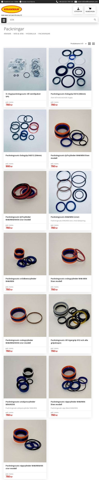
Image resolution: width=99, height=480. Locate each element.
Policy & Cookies (63, 352)
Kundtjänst (61, 344)
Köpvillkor (60, 348)
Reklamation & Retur (65, 356)
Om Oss (59, 333)
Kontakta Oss (62, 337)
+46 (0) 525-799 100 (66, 2)
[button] (3, 21)
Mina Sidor (61, 340)
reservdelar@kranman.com (88, 2)
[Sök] (95, 20)
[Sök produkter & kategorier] (50, 20)
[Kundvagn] (90, 10)
